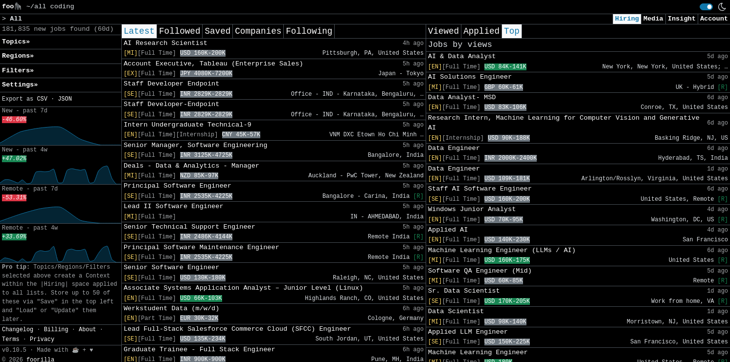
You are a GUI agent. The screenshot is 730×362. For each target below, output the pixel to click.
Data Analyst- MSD (462, 97)
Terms (11, 339)
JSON (65, 99)
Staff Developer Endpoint (172, 83)
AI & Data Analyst (462, 56)
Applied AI (448, 230)
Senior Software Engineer (172, 267)
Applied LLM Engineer (468, 332)
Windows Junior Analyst (472, 209)
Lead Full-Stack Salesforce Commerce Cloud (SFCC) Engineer (237, 329)
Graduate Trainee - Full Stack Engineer (199, 349)
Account (714, 18)
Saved (217, 31)
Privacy (42, 339)
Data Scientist (456, 311)
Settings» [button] (20, 84)
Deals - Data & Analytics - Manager (191, 166)
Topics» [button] (16, 41)
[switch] (706, 6)
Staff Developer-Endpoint (172, 104)
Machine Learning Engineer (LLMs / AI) (502, 250)
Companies (258, 31)
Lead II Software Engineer (174, 206)
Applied (481, 31)
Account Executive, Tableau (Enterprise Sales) (213, 63)
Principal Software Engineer (177, 186)
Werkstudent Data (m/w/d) (172, 308)
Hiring (627, 18)
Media (653, 18)
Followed (179, 31)
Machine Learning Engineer (478, 352)
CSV (42, 99)
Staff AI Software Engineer (480, 188)
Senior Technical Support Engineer (189, 227)
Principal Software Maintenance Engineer (201, 247)
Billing (56, 329)
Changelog (17, 329)
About (87, 329)
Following (309, 31)
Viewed (443, 31)
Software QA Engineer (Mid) (480, 271)
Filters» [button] (18, 70)
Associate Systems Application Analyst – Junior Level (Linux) (243, 288)
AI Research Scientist (165, 43)
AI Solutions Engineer (470, 77)
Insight (682, 18)
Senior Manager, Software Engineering (196, 145)
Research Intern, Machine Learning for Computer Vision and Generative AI (564, 122)
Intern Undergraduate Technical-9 (187, 124)
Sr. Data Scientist (464, 291)
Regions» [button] (18, 56)
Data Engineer (454, 148)
